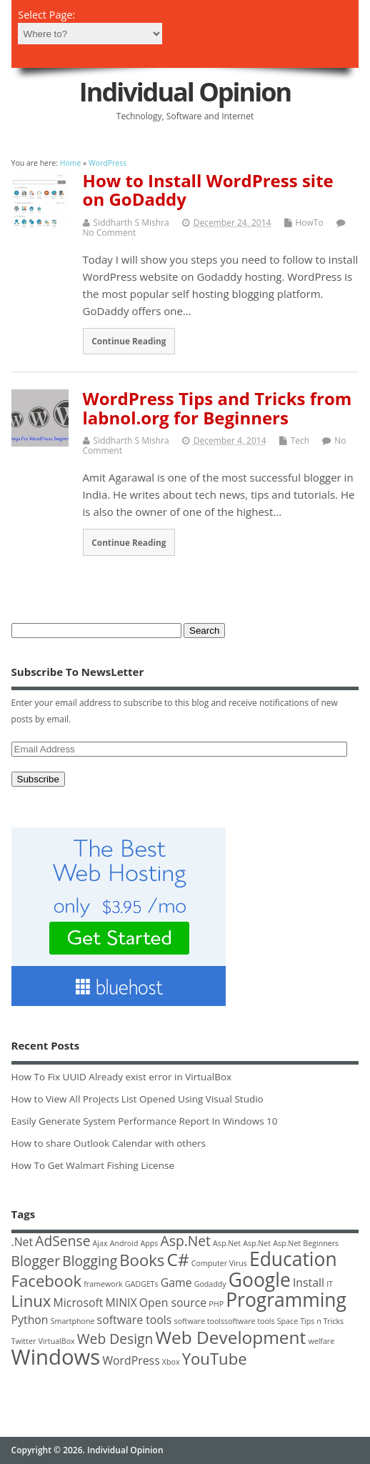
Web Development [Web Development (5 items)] (230, 1337)
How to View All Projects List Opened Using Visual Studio (137, 1098)
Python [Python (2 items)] (30, 1320)
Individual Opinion (185, 91)
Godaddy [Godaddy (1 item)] (210, 1284)
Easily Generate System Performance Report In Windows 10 (144, 1121)
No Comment (109, 232)
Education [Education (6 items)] (293, 1259)
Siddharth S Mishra (131, 222)
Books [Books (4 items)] (141, 1259)
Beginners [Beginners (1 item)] (321, 1243)
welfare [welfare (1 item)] (321, 1341)
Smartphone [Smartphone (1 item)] (73, 1321)
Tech (300, 440)
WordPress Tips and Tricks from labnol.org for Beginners (217, 408)
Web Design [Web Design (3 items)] (115, 1338)
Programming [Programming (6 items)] (286, 1300)
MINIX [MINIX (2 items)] (121, 1302)
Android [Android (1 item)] (124, 1243)
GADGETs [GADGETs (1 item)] (142, 1284)
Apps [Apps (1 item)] (150, 1243)
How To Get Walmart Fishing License (92, 1165)
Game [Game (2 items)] (176, 1282)
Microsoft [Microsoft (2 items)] (79, 1302)
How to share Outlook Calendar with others (108, 1143)
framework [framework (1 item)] (103, 1284)
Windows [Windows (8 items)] (56, 1357)
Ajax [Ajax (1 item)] (100, 1243)
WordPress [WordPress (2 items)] (130, 1360)
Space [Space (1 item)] (287, 1321)
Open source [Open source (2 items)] (172, 1302)
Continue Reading (128, 341)
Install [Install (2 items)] (308, 1282)
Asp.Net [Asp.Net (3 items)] (186, 1240)
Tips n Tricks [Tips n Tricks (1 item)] (322, 1321)
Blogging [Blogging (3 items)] (89, 1260)
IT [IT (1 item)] (329, 1284)
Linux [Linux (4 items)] (31, 1300)
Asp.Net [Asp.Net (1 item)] (227, 1243)
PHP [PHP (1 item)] (216, 1304)
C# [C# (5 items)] (178, 1259)
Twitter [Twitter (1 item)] (23, 1341)
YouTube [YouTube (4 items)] (214, 1358)
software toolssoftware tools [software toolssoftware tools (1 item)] (224, 1321)
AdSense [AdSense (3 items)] (62, 1240)
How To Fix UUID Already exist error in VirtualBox (121, 1076)
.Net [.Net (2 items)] (22, 1242)
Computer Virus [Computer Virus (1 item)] (219, 1263)
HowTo (310, 222)
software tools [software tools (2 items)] (134, 1320)
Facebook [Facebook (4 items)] (46, 1280)
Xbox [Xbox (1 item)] (171, 1362)
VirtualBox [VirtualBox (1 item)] (56, 1341)
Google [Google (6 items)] (260, 1280)
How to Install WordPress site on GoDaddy (208, 190)
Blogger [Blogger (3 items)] (36, 1260)
